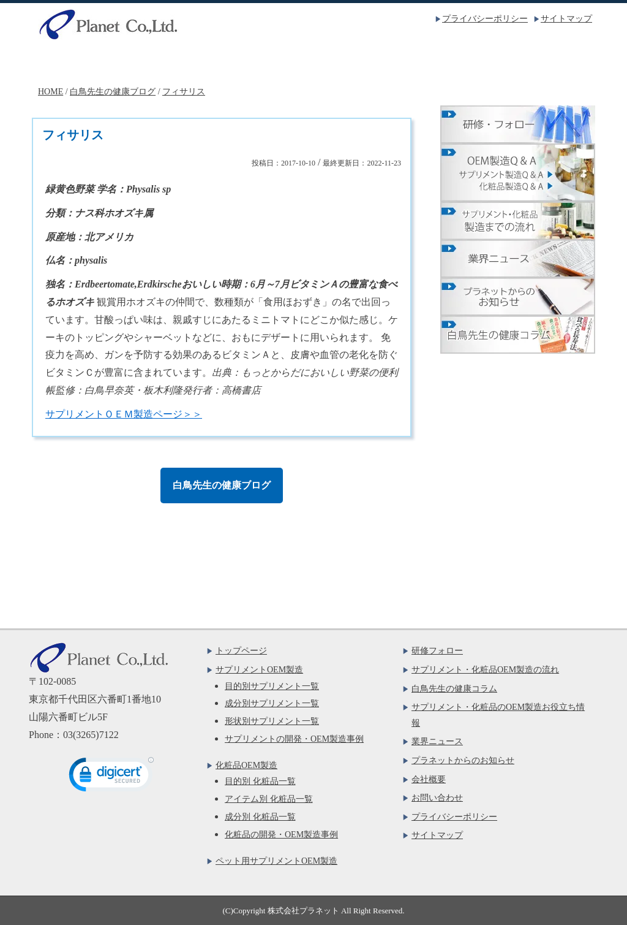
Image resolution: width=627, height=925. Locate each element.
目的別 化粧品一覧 (260, 781)
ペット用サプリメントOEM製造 (276, 861)
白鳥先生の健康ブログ (222, 485)
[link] (111, 777)
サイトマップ (566, 18)
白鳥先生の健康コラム (454, 688)
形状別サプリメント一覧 (272, 721)
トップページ (88, 62)
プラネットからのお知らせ (462, 760)
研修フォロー (437, 650)
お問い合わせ (538, 62)
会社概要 (426, 62)
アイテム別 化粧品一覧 (269, 799)
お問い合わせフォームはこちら (134, 576)
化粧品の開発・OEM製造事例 (281, 834)
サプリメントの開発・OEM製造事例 (294, 739)
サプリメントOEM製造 (201, 62)
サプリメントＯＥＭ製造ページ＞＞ (123, 414)
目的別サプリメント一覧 (272, 686)
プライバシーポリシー (485, 18)
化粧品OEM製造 (313, 62)
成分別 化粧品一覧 (260, 816)
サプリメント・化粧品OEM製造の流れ (485, 669)
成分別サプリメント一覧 (272, 703)
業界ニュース (437, 741)
